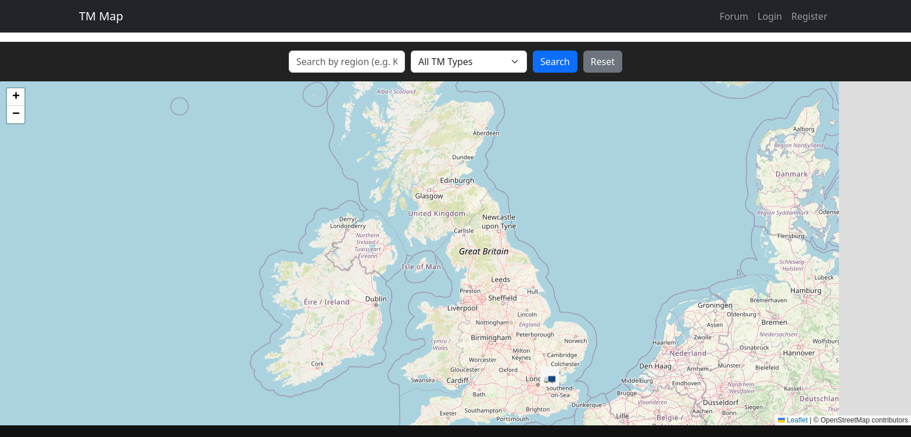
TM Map (101, 16)
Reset (603, 61)
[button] (549, 377)
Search (555, 61)
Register (809, 16)
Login (770, 16)
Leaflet (793, 420)
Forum (734, 16)
